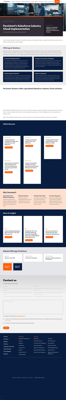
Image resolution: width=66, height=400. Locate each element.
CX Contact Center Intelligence (40, 343)
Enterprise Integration (38, 345)
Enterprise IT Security (52, 345)
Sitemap (13, 377)
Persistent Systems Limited (6, 1)
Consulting (50, 338)
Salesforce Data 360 (10, 258)
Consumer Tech (22, 347)
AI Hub (33, 1)
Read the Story (9, 147)
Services (13, 1)
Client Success (7, 349)
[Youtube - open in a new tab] (54, 377)
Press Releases (7, 351)
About (46, 1)
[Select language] (61, 2)
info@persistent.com (20, 316)
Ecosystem (41, 1)
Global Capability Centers (53, 347)
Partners (6, 344)
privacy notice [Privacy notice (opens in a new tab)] (8, 320)
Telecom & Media (22, 354)
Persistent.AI (36, 338)
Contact (57, 1)
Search (53, 1)
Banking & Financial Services (24, 338)
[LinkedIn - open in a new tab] (54, 362)
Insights (36, 1)
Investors (6, 339)
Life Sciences (21, 345)
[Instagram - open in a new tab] (54, 393)
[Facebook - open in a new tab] (54, 385)
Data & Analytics (51, 343)
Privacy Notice (18, 377)
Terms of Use (30, 377)
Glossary (6, 354)
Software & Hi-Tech (22, 352)
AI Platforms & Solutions (25, 1)
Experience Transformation (39, 347)
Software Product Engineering (39, 352)
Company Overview (9, 346)
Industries (18, 1)
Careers (49, 1)
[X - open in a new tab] (54, 370)
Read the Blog (29, 240)
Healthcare (21, 343)
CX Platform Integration (31, 258)
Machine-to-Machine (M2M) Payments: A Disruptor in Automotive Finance (52, 30)
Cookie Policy (24, 377)
